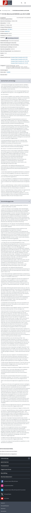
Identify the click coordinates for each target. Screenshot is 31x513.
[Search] (21, 3)
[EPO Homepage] (7, 2)
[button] (15, 81)
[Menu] (25, 3)
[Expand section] (29, 458)
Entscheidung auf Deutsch (12, 38)
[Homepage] (0, 10)
